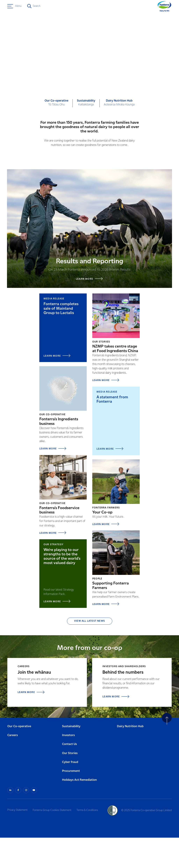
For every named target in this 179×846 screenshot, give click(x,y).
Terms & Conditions (89, 818)
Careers (12, 743)
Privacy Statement (17, 818)
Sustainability (71, 734)
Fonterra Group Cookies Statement (53, 818)
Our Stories (70, 761)
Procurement (71, 779)
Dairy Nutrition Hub (130, 734)
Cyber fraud (70, 770)
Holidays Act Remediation (79, 788)
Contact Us (69, 752)
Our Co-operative (19, 734)
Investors (68, 743)
